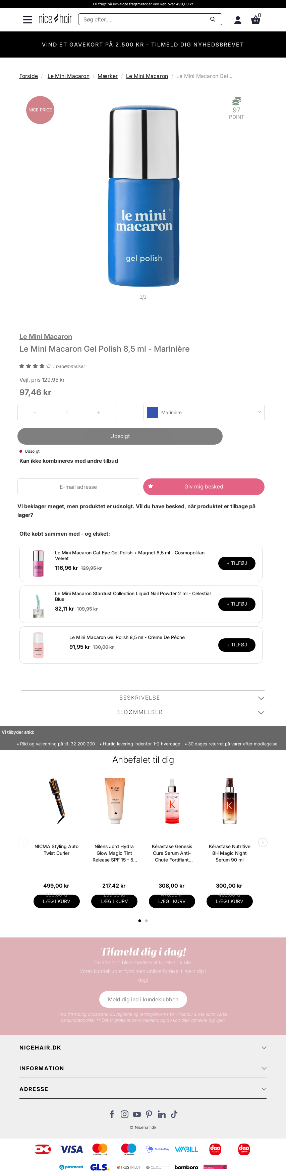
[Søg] (150, 19)
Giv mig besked (203, 486)
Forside (28, 76)
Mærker (108, 76)
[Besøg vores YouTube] (136, 1116)
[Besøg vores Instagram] (124, 1116)
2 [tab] (147, 920)
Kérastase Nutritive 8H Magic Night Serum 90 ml (229, 853)
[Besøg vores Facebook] (112, 1116)
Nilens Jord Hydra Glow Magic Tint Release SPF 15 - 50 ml (114, 853)
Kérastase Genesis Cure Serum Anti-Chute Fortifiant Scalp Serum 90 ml (172, 853)
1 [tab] (140, 920)
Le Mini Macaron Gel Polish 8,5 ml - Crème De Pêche (127, 637)
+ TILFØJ (237, 563)
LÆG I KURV (56, 901)
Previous (24, 843)
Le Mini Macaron (69, 76)
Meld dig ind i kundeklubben (143, 999)
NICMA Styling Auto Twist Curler (56, 849)
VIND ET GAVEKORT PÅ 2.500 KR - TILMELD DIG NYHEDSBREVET (143, 44)
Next (261, 843)
